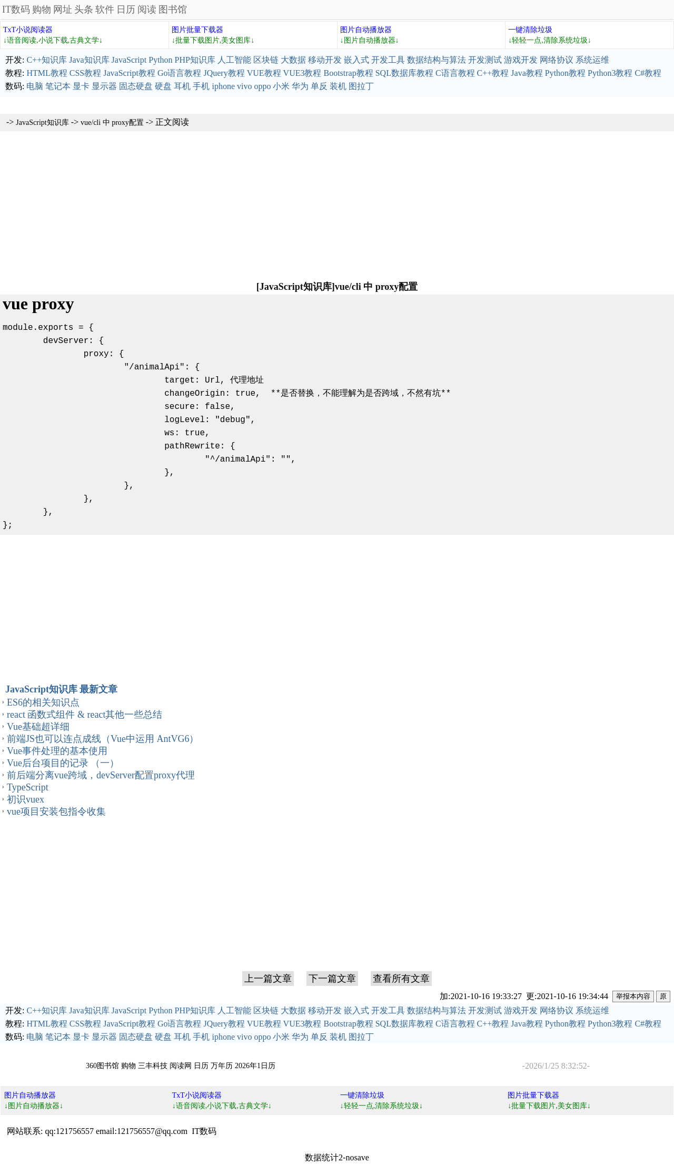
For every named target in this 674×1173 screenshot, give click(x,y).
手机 (201, 86)
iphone (223, 86)
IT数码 (16, 9)
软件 (104, 9)
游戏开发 (521, 59)
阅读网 (181, 1066)
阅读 (146, 9)
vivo (244, 86)
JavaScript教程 (129, 73)
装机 (338, 86)
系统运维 (592, 59)
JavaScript (129, 59)
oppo (262, 86)
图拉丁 (361, 86)
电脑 (34, 86)
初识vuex (25, 799)
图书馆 (172, 9)
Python (160, 59)
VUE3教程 (302, 73)
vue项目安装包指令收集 (56, 811)
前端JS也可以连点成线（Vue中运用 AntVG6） (103, 739)
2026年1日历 (255, 1066)
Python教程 (565, 73)
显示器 (104, 86)
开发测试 (485, 59)
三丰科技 (152, 1066)
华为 (300, 86)
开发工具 (388, 59)
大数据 (293, 59)
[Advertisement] (337, 205)
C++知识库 (46, 59)
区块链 (266, 59)
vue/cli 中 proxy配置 (112, 122)
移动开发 (325, 59)
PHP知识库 (195, 59)
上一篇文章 (268, 978)
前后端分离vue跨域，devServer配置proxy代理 (101, 775)
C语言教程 (455, 73)
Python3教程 (610, 73)
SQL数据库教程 (404, 73)
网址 (62, 9)
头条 (83, 9)
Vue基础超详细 (38, 726)
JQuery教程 (223, 73)
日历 (125, 9)
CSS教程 (85, 73)
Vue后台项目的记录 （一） (63, 763)
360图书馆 (102, 1066)
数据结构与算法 (436, 59)
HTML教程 (46, 73)
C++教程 (493, 73)
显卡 (81, 86)
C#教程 (648, 73)
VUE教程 (264, 73)
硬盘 (163, 86)
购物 (41, 9)
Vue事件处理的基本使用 (57, 751)
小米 (281, 86)
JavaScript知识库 (42, 122)
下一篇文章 (332, 978)
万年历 (222, 1066)
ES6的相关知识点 (43, 702)
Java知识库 (89, 59)
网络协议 (556, 59)
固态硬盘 (136, 86)
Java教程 (526, 73)
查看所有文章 (401, 978)
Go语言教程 (179, 73)
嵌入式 (356, 59)
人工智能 (234, 59)
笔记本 (58, 86)
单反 (319, 86)
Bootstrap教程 (348, 73)
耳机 (182, 86)
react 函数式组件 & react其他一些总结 (84, 714)
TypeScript (27, 787)
